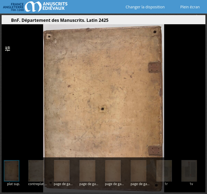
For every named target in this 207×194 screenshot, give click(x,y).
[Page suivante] (200, 88)
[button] (175, 22)
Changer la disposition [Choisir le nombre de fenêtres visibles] (141, 6)
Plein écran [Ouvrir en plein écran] (186, 6)
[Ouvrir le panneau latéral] (5, 22)
